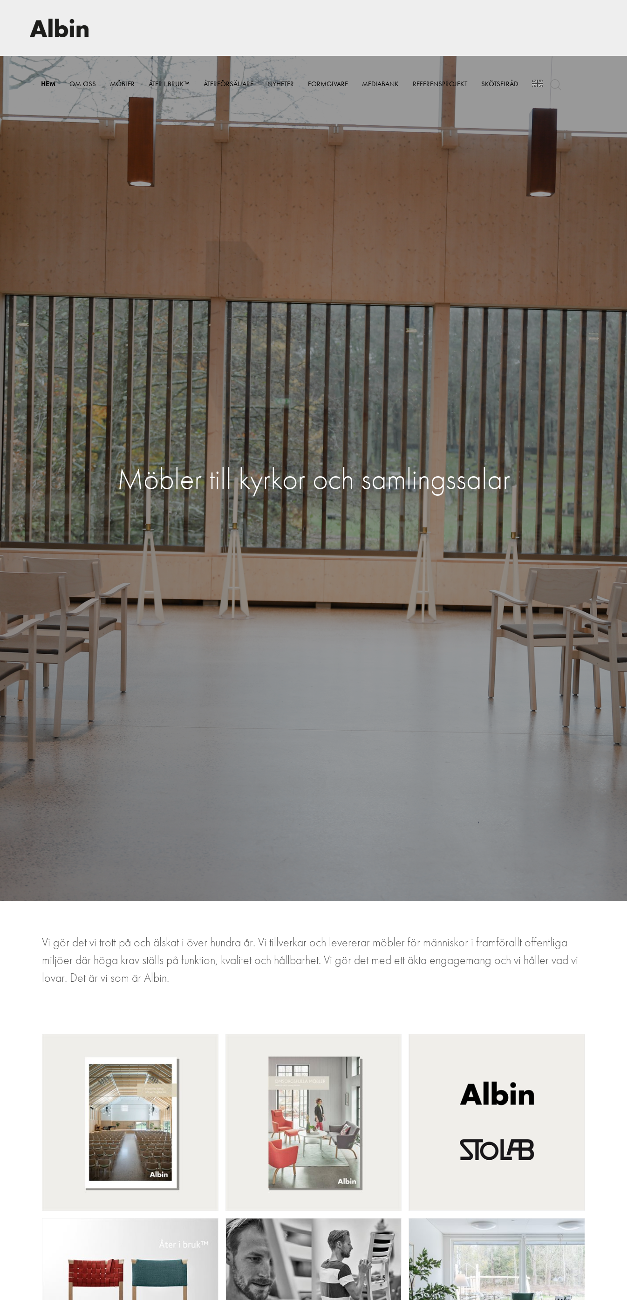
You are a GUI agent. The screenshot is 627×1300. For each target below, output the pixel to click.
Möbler (122, 84)
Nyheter (280, 84)
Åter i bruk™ (169, 84)
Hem (48, 84)
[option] (313, 478)
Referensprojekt (440, 84)
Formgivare (328, 84)
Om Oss (82, 84)
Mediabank (380, 84)
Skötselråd (499, 84)
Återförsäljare (228, 84)
